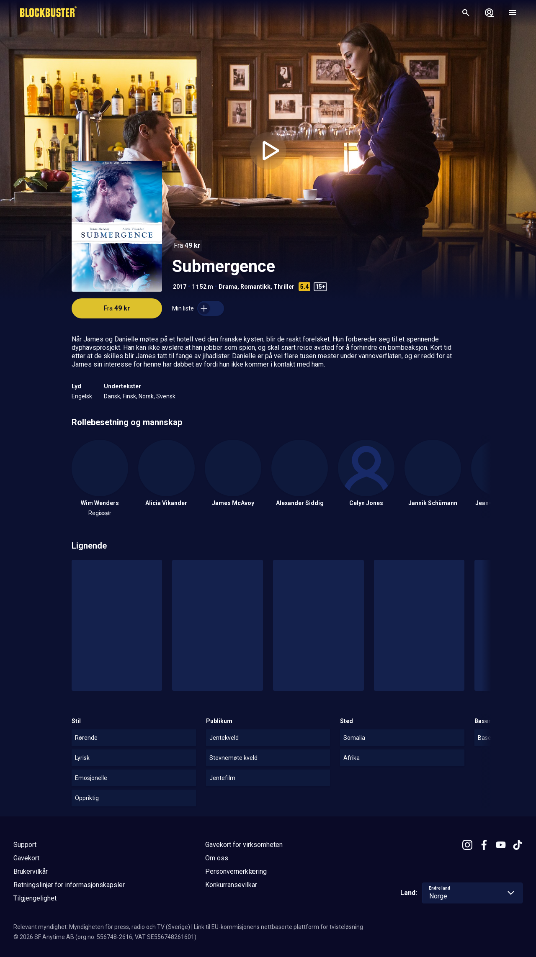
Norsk (146, 396)
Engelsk (82, 396)
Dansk (112, 396)
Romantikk (255, 286)
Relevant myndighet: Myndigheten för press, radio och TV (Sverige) (101, 927)
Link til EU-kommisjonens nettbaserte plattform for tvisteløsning (278, 927)
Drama (228, 286)
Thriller (283, 286)
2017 (179, 286)
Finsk (129, 396)
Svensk (165, 396)
